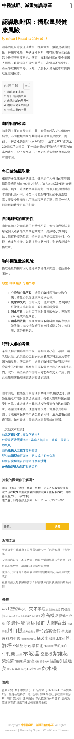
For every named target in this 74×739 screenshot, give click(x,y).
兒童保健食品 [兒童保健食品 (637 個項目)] (53, 609)
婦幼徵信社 (47, 694)
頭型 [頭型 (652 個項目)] (39, 669)
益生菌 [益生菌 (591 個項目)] (19, 654)
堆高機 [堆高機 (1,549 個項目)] (48, 615)
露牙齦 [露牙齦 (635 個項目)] (10, 669)
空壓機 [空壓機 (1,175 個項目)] (46, 654)
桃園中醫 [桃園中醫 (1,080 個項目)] (13, 638)
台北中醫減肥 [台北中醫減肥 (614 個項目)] (24, 616)
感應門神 (21, 702)
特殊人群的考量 (16, 109)
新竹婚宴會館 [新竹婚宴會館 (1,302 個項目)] (48, 631)
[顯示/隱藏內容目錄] (24, 86)
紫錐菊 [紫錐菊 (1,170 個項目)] (8, 661)
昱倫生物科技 (17, 694)
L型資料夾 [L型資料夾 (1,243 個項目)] (17, 609)
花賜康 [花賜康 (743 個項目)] (18, 661)
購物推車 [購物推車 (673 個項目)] (44, 661)
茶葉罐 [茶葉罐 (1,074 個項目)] (28, 661)
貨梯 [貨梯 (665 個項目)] (37, 661)
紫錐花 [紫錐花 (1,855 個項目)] (60, 653)
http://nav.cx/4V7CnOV (49, 500)
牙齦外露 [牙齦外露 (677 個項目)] (48, 646)
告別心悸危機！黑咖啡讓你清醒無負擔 (25, 566)
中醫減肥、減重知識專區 (27, 5)
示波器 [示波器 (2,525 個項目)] (31, 653)
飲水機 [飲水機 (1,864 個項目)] (49, 668)
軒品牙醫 (38, 690)
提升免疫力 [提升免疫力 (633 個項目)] (29, 631)
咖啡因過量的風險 (18, 105)
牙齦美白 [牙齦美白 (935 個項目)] (60, 646)
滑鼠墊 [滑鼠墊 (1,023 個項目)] (17, 646)
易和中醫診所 (23, 690)
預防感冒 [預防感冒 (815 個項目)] (30, 669)
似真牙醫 (7, 690)
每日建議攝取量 (16, 96)
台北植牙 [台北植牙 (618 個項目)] (36, 616)
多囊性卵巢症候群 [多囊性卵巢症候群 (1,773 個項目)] (25, 623)
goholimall (52, 690)
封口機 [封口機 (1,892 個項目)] (15, 630)
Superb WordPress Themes (51, 730)
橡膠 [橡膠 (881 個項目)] (52, 639)
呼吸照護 (15, 283)
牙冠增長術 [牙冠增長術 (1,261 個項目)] (33, 645)
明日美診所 (14, 698)
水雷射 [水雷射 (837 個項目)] (60, 639)
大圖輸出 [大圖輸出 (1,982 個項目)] (56, 623)
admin (10, 39)
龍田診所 (33, 694)
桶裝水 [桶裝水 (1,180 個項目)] (43, 638)
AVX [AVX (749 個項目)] (4, 609)
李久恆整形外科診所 (48, 698)
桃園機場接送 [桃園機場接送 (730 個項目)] (28, 638)
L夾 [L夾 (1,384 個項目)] (29, 608)
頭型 (5, 283)
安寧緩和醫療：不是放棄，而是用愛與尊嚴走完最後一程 (36, 560)
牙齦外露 (29, 283)
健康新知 (28, 698)
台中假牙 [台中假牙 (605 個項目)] (13, 616)
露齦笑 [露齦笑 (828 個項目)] (19, 669)
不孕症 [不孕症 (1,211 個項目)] (40, 609)
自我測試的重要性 (18, 100)
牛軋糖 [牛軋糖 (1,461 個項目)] (8, 653)
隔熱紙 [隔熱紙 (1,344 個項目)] (56, 660)
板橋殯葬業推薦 (37, 702)
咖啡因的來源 (15, 91)
